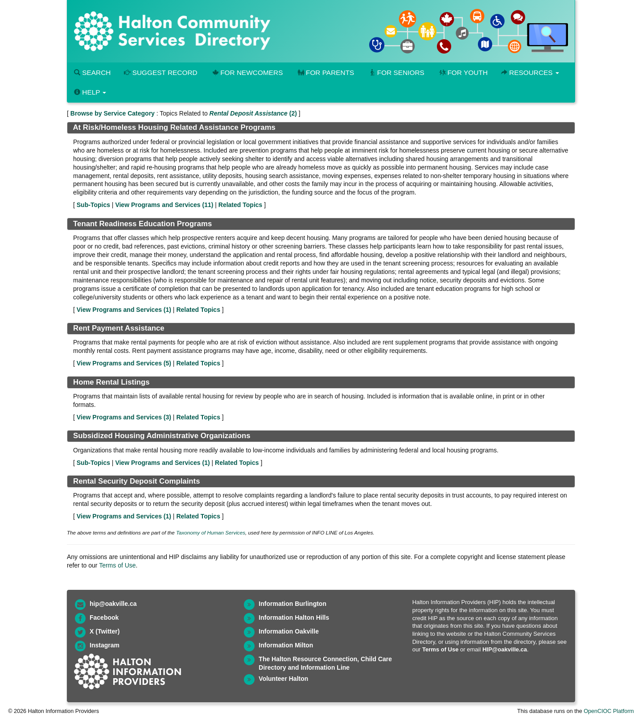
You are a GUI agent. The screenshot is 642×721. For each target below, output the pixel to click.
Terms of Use (117, 565)
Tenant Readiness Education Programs (142, 224)
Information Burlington (292, 603)
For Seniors (395, 72)
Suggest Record (160, 72)
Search (92, 72)
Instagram (104, 645)
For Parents (325, 72)
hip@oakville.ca (113, 603)
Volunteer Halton (283, 678)
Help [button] (90, 92)
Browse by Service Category (112, 113)
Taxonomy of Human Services (210, 532)
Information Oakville (289, 631)
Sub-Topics (93, 204)
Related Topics (240, 204)
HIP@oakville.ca (504, 649)
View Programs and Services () (164, 204)
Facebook (104, 617)
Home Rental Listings (111, 382)
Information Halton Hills (294, 617)
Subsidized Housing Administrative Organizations (162, 435)
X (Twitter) (104, 631)
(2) (253, 113)
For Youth (463, 72)
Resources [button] (530, 72)
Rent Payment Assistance (119, 328)
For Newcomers (247, 72)
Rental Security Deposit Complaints (136, 481)
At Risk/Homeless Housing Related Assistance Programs (174, 127)
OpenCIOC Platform (609, 711)
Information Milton (286, 645)
